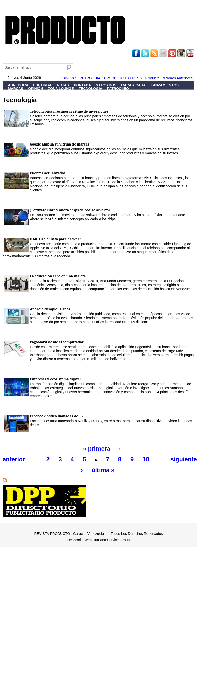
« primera (96, 448)
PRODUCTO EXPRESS (123, 78)
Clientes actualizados (48, 173)
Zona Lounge (61, 88)
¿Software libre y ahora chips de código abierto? (70, 210)
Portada (82, 85)
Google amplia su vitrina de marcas (59, 144)
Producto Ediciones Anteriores (169, 78)
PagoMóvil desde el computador (57, 342)
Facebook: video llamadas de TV (57, 416)
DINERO (69, 78)
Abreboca (18, 85)
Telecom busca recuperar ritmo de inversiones (69, 111)
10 (145, 459)
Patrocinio (118, 88)
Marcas (15, 88)
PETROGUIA (90, 78)
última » (103, 470)
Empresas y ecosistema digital (55, 379)
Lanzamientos (165, 85)
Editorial (42, 85)
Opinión (35, 88)
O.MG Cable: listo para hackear (55, 239)
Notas (63, 85)
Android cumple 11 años (50, 309)
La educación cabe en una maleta (58, 276)
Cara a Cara (133, 85)
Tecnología (90, 88)
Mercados (106, 85)
